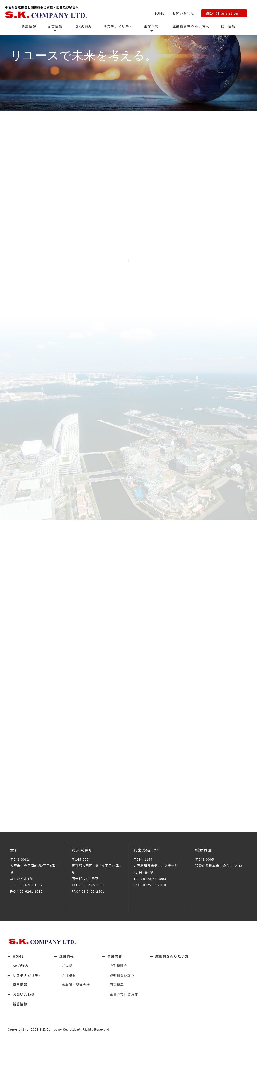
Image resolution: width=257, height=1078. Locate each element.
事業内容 (149, 25)
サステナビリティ (118, 25)
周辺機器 (118, 991)
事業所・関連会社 (76, 991)
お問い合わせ (182, 12)
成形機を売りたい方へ (185, 25)
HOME (159, 12)
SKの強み (85, 25)
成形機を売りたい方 (174, 962)
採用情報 (221, 25)
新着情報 (35, 25)
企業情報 (60, 25)
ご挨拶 (67, 971)
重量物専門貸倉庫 (125, 1000)
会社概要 (69, 981)
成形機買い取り (124, 981)
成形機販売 (120, 971)
